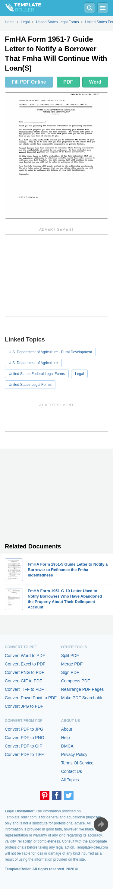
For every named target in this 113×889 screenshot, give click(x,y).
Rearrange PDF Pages (82, 689)
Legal (79, 374)
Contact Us (71, 771)
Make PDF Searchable (82, 697)
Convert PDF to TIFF (24, 754)
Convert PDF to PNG (24, 737)
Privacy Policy (74, 754)
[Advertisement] (56, 275)
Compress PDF (75, 680)
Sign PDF (70, 672)
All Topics (70, 779)
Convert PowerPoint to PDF (31, 697)
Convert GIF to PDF (23, 680)
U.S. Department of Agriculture (33, 363)
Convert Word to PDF (25, 655)
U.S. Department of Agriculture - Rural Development (50, 352)
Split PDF (70, 655)
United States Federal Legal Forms (37, 374)
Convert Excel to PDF (25, 664)
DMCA (67, 746)
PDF (68, 81)
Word (95, 81)
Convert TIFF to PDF (24, 689)
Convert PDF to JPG (24, 729)
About (66, 729)
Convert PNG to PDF (24, 672)
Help (65, 737)
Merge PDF (72, 664)
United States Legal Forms (30, 385)
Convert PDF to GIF (23, 746)
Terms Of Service (77, 762)
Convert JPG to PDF (24, 706)
